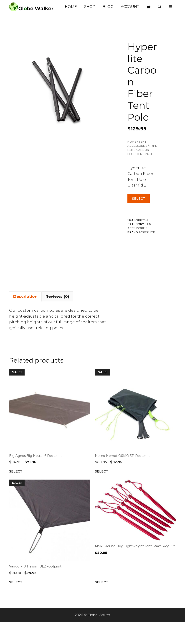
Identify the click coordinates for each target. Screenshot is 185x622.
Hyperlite (147, 232)
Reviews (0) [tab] (57, 296)
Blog (108, 7)
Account (130, 7)
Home (71, 7)
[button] (170, 7)
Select (138, 199)
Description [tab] (25, 296)
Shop (89, 7)
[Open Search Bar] (159, 7)
